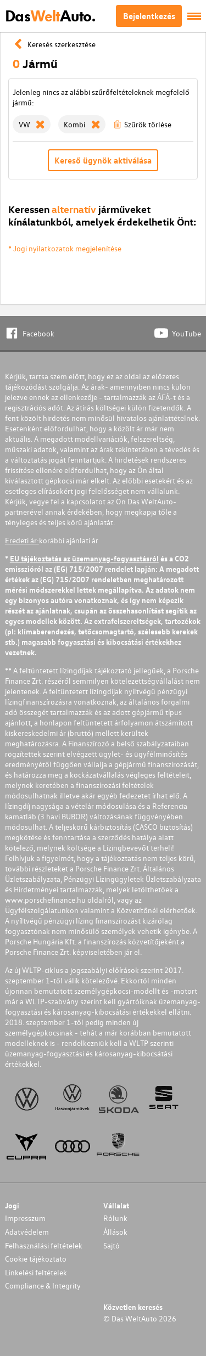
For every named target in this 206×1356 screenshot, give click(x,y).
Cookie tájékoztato (35, 1258)
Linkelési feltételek (36, 1272)
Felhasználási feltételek (43, 1245)
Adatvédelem (27, 1231)
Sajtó (111, 1245)
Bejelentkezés (149, 15)
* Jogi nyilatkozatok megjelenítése (64, 248)
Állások (115, 1231)
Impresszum (25, 1218)
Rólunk (115, 1218)
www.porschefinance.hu (45, 899)
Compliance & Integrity (43, 1285)
